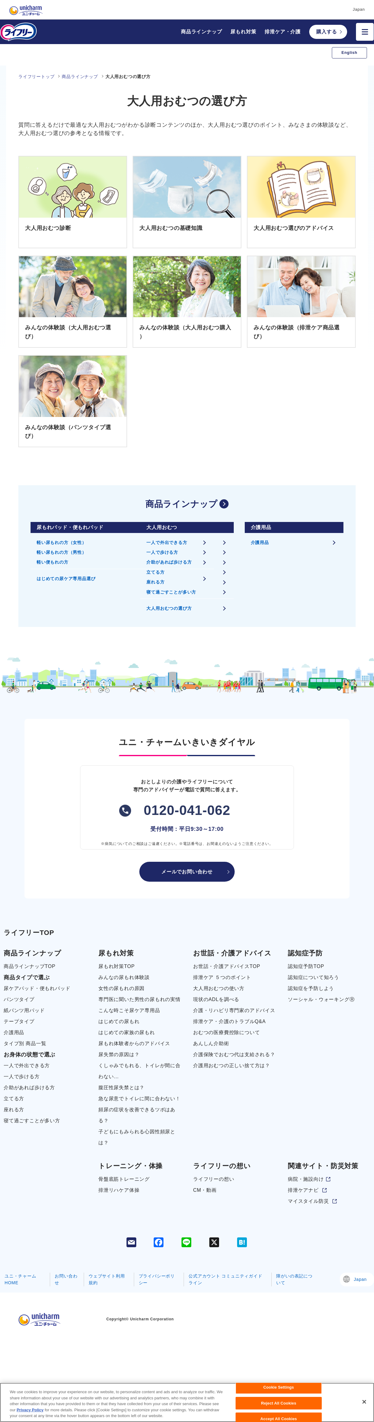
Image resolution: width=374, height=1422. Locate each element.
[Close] (364, 1406)
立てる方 (155, 572)
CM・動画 (205, 1190)
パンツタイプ (19, 999)
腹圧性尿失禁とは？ (121, 1087)
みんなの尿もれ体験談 (124, 977)
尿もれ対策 (243, 31)
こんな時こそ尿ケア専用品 (129, 1010)
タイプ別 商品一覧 (25, 1043)
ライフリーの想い (213, 1179)
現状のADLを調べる (216, 999)
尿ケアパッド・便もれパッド (37, 988)
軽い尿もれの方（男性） (61, 552)
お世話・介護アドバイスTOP (226, 966)
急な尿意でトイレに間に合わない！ (139, 1098)
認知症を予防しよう (311, 988)
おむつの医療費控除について (226, 1032)
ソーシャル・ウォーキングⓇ (321, 999)
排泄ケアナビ (303, 1190)
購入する (326, 31)
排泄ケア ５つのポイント (222, 977)
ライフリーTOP (29, 932)
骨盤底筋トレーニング (124, 1179)
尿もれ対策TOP (116, 966)
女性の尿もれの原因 (121, 988)
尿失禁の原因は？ (118, 1054)
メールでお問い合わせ (187, 871)
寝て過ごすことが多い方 (171, 592)
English (350, 52)
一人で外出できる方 (166, 542)
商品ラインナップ (201, 31)
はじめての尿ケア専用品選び (66, 578)
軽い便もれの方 (52, 562)
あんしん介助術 (211, 1043)
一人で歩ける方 (162, 552)
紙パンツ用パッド (24, 1010)
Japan (360, 1279)
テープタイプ (19, 1021)
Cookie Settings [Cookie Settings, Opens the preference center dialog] (278, 1392)
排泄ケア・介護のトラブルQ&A (229, 1021)
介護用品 (260, 542)
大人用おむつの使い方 (218, 988)
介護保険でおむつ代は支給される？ (234, 1054)
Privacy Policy (29, 1414)
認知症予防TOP (306, 966)
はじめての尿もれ (118, 1021)
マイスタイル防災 (308, 1201)
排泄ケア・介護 (283, 31)
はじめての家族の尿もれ (126, 1032)
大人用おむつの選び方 (169, 608)
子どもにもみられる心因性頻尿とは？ (136, 1137)
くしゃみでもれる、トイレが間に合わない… (139, 1071)
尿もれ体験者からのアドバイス (134, 1043)
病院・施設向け (306, 1179)
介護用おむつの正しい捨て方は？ (231, 1065)
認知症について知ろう (313, 977)
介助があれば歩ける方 (169, 562)
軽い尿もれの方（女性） (61, 542)
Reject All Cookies (278, 1407)
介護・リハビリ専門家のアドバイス (234, 1010)
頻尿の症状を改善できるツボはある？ (136, 1115)
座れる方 (155, 582)
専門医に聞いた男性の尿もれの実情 (139, 999)
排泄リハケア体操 (118, 1190)
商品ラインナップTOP (29, 966)
